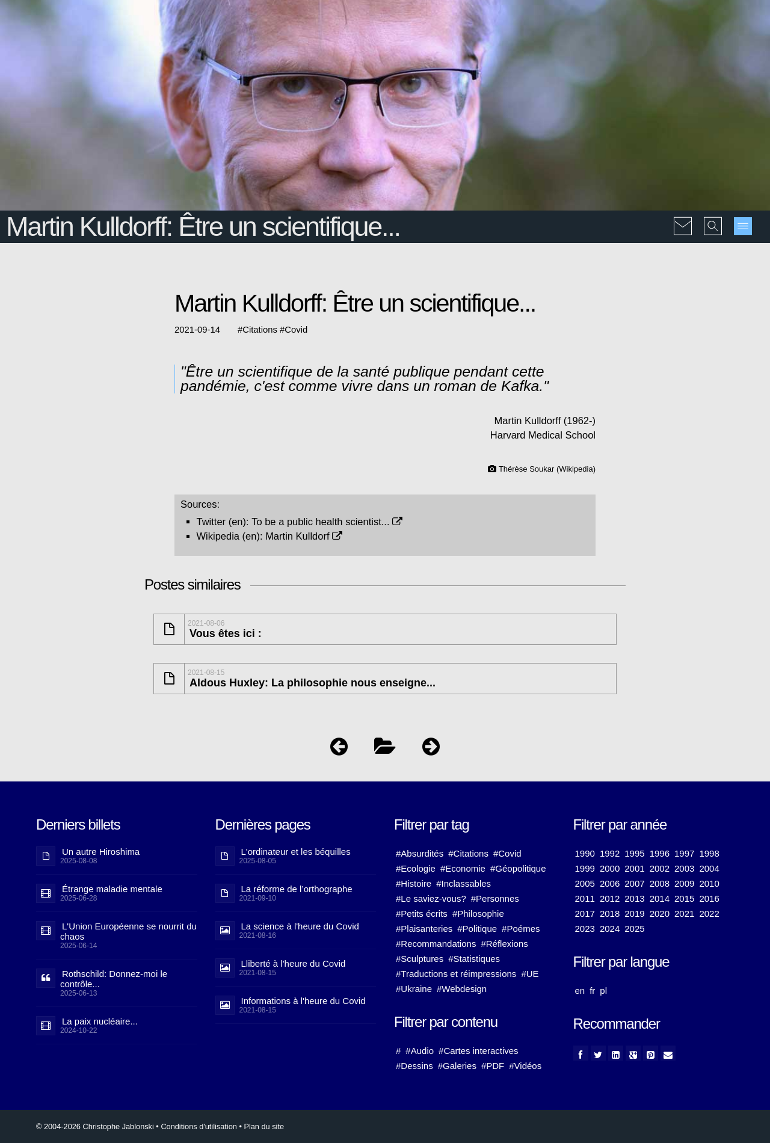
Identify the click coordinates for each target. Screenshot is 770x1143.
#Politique (477, 928)
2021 (684, 913)
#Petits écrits (422, 913)
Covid (296, 329)
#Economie (462, 868)
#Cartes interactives (479, 1051)
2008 (660, 883)
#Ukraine (414, 989)
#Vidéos (525, 1066)
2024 (610, 928)
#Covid (507, 853)
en (580, 990)
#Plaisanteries (424, 928)
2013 (634, 898)
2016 (709, 898)
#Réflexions (504, 943)
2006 (610, 883)
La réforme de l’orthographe (297, 889)
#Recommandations (436, 943)
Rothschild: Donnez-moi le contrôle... (113, 979)
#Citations (468, 853)
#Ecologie (416, 868)
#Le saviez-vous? (431, 898)
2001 (634, 868)
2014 (660, 898)
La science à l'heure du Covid (300, 926)
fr (592, 990)
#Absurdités (419, 853)
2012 (610, 898)
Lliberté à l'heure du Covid (293, 963)
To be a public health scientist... (326, 521)
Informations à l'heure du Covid (303, 1001)
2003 (684, 868)
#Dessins (414, 1066)
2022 (709, 913)
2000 (610, 868)
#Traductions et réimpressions (456, 974)
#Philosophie (478, 913)
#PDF (492, 1066)
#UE (529, 974)
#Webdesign (462, 989)
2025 (634, 928)
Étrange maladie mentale (112, 889)
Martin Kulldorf (303, 536)
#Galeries (457, 1066)
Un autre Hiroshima (101, 851)
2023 (585, 928)
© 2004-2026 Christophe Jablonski (95, 1126)
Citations (259, 329)
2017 (585, 913)
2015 (684, 898)
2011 (585, 898)
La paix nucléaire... (100, 1021)
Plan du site (264, 1126)
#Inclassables (463, 883)
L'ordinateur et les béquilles (296, 851)
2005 (585, 883)
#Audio (419, 1051)
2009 (684, 883)
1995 (634, 853)
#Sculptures (419, 959)
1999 (585, 868)
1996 (660, 853)
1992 (610, 853)
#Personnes (495, 898)
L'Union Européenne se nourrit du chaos (128, 931)
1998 (709, 853)
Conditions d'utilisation (198, 1126)
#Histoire (413, 883)
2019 (634, 913)
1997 (684, 853)
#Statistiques (474, 959)
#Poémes (521, 928)
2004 (709, 868)
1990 (585, 853)
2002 (660, 868)
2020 (660, 913)
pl (603, 990)
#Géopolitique (518, 868)
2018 (610, 913)
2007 (634, 883)
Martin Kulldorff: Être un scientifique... (203, 226)
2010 (709, 883)
